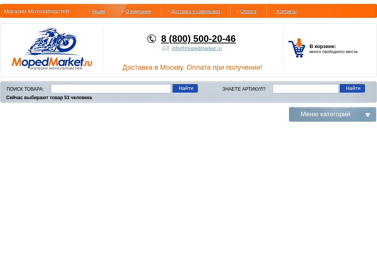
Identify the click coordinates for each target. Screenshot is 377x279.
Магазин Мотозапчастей (36, 11)
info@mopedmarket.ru (197, 48)
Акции (98, 11)
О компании (138, 11)
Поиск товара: (25, 89)
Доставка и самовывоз (195, 11)
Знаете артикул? (243, 89)
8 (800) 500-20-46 (198, 38)
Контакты (287, 11)
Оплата (248, 11)
